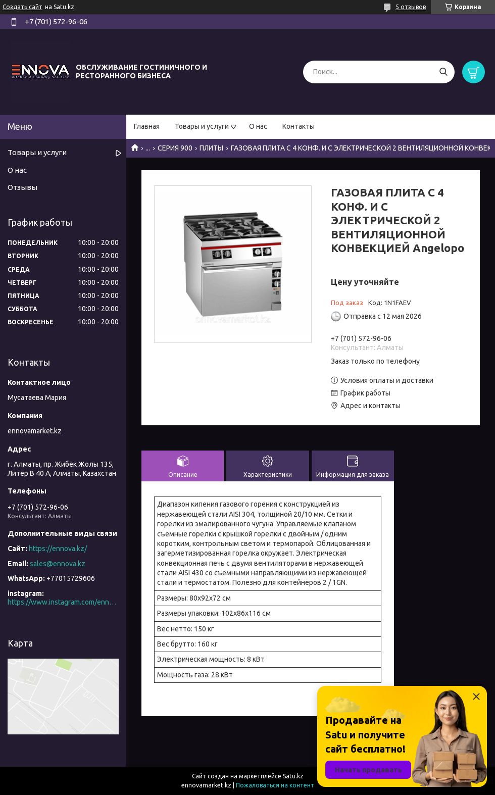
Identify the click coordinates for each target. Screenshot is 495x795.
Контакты (298, 126)
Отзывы (22, 187)
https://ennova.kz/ (58, 548)
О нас (258, 126)
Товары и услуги (202, 126)
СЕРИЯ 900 (175, 148)
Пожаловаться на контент (275, 785)
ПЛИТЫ (211, 148)
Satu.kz (293, 776)
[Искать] (443, 72)
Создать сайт (22, 7)
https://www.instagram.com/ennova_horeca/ (63, 602)
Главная (147, 126)
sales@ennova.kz (57, 564)
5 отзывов (410, 7)
